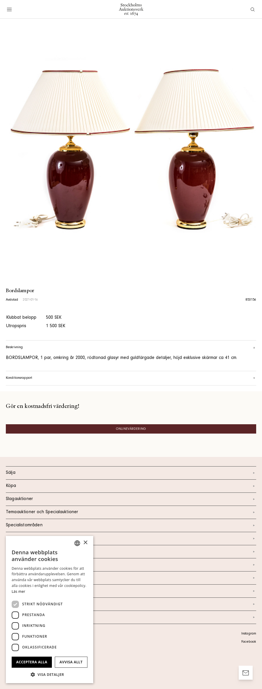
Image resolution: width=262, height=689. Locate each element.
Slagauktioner (131, 499)
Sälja (131, 473)
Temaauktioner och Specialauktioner (131, 512)
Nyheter (131, 578)
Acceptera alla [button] (32, 662)
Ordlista (131, 604)
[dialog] (49, 609)
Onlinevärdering (131, 429)
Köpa (131, 486)
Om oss (131, 564)
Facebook (248, 642)
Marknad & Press (131, 591)
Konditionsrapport (131, 378)
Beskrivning (131, 348)
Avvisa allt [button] (70, 662)
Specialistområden (131, 525)
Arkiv (131, 617)
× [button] (85, 543)
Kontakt (131, 551)
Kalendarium (131, 538)
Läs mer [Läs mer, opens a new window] (18, 591)
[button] (49, 674)
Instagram (248, 634)
